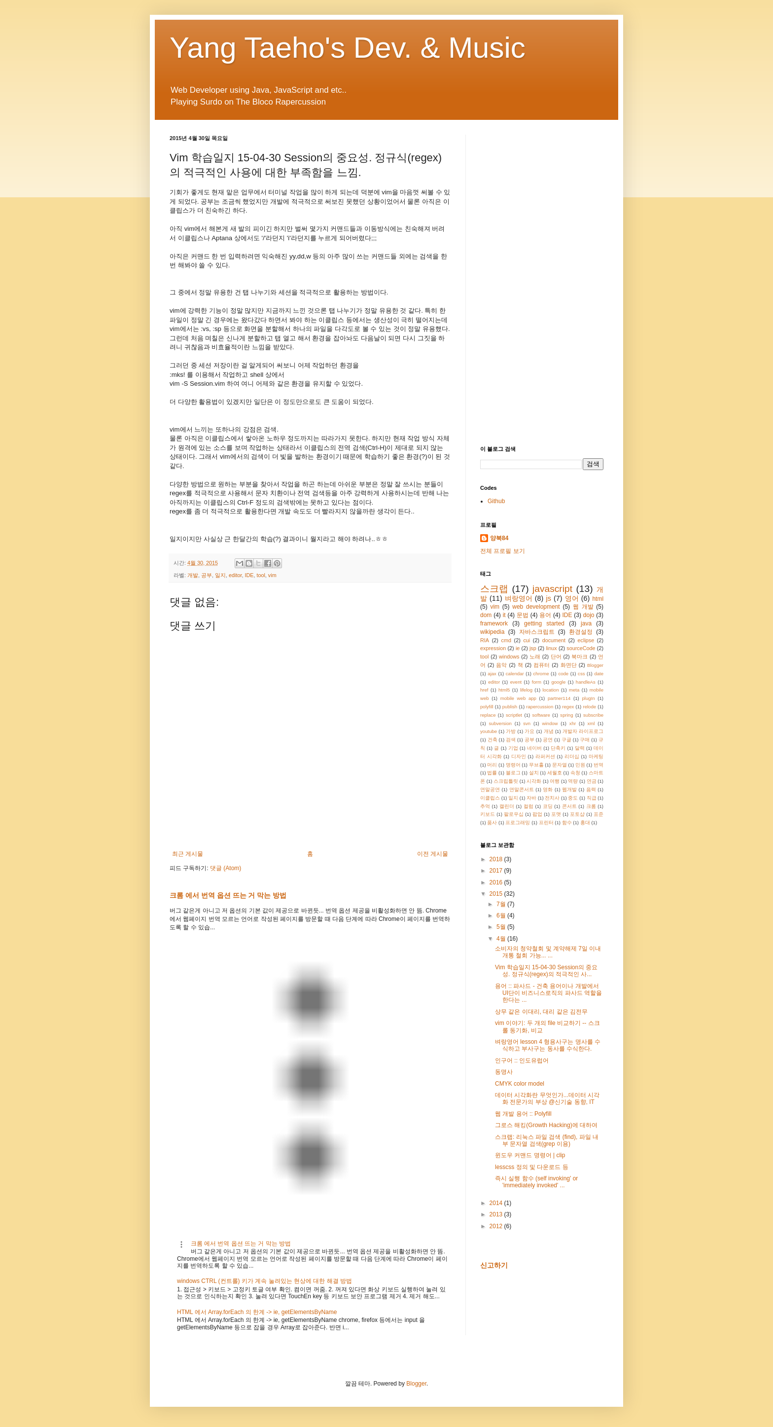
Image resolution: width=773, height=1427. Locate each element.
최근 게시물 (187, 853)
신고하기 (494, 1265)
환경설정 (581, 631)
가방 (511, 731)
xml (591, 723)
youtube (488, 731)
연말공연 (490, 789)
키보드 (487, 814)
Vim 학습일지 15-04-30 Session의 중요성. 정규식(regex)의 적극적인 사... (546, 971)
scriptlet (514, 715)
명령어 (513, 765)
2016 (497, 882)
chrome (541, 673)
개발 (192, 575)
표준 (598, 814)
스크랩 (494, 589)
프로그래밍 (517, 822)
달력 (580, 748)
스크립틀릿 (505, 781)
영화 (548, 789)
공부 (206, 575)
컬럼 (528, 806)
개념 (549, 731)
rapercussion (539, 706)
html (597, 598)
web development (536, 606)
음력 (591, 789)
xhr (572, 723)
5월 (501, 926)
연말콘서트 (521, 789)
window (550, 723)
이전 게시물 (432, 853)
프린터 (546, 822)
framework (494, 623)
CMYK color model (519, 1083)
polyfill (486, 706)
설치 (534, 772)
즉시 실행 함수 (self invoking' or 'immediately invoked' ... (536, 1182)
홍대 (585, 822)
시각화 (534, 781)
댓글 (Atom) (225, 868)
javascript (552, 589)
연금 (592, 781)
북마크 (579, 656)
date (598, 673)
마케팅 (596, 756)
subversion (500, 723)
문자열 (559, 765)
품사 (492, 822)
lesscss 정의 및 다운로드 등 (531, 1167)
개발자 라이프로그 (582, 731)
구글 (566, 739)
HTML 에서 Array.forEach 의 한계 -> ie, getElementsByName (257, 1312)
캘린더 (506, 806)
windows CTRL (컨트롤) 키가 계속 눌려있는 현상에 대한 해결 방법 (264, 1281)
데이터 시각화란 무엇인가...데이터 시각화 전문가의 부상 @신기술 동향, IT (547, 1098)
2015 (497, 893)
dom (486, 615)
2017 (497, 870)
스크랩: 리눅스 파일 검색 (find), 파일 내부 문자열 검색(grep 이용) (546, 1140)
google (558, 682)
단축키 (558, 748)
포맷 (556, 814)
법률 (492, 772)
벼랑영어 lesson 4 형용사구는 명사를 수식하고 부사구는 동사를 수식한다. (547, 1045)
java (586, 623)
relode (589, 706)
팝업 (537, 814)
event (516, 682)
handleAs (586, 682)
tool (260, 575)
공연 (548, 739)
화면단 (569, 665)
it (504, 615)
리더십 (571, 756)
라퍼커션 (545, 756)
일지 (220, 575)
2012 (497, 1226)
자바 (531, 798)
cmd (506, 640)
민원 (580, 765)
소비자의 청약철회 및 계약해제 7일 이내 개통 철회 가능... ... (548, 952)
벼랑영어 (518, 598)
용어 (545, 615)
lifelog (526, 690)
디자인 (518, 756)
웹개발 (569, 789)
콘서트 (569, 806)
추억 (485, 806)
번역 (598, 765)
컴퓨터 (541, 665)
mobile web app (518, 698)
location (550, 690)
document (553, 640)
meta (574, 690)
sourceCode (580, 648)
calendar (515, 673)
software (541, 715)
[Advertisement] (541, 283)
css (581, 673)
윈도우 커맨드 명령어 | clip (530, 1155)
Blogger (595, 665)
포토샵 (577, 814)
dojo (589, 615)
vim (272, 575)
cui (526, 640)
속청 (575, 772)
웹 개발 (583, 606)
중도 (573, 798)
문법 (522, 615)
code (563, 673)
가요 (529, 731)
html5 (504, 690)
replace (487, 715)
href (484, 690)
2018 (497, 859)
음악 (501, 665)
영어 (572, 598)
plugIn (588, 698)
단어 (556, 656)
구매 (585, 739)
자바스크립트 (537, 631)
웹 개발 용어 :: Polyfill (523, 1113)
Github (496, 501)
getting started (544, 623)
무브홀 (536, 765)
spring (566, 715)
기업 (513, 748)
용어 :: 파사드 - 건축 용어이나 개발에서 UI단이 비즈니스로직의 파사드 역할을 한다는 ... (548, 993)
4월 (501, 938)
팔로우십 (514, 814)
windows (509, 656)
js (548, 598)
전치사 (552, 798)
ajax (492, 673)
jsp (532, 648)
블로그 (513, 772)
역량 (573, 781)
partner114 (559, 698)
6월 (501, 915)
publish (509, 706)
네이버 (534, 748)
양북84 (499, 538)
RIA (484, 640)
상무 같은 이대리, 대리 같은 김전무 (541, 1011)
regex (568, 706)
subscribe (593, 715)
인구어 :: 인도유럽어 (522, 1060)
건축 (492, 739)
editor (235, 575)
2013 (497, 1214)
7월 (501, 904)
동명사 (504, 1071)
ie (518, 648)
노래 (534, 656)
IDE (249, 575)
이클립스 (490, 798)
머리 (492, 765)
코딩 (548, 806)
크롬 (591, 806)
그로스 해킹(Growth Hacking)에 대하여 (546, 1125)
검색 (511, 739)
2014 (497, 1203)
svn (526, 723)
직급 (592, 798)
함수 (567, 822)
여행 (555, 781)
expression (493, 648)
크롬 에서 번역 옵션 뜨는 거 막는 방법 (228, 895)
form (536, 682)
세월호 (554, 772)
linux (551, 648)
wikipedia (492, 631)
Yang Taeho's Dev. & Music (348, 47)
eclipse (586, 640)
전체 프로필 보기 (502, 551)
